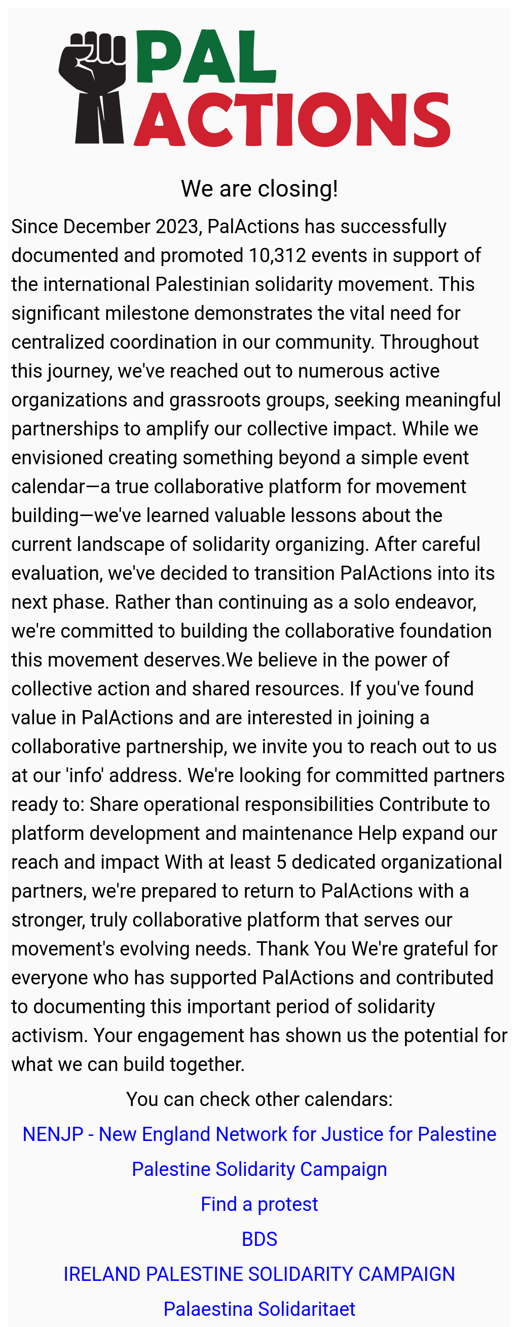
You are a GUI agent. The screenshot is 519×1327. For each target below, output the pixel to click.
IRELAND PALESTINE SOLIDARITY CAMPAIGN (259, 1274)
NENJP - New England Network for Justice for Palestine (259, 1134)
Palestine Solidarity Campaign (260, 1169)
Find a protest (259, 1204)
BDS (259, 1239)
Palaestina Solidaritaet (259, 1309)
